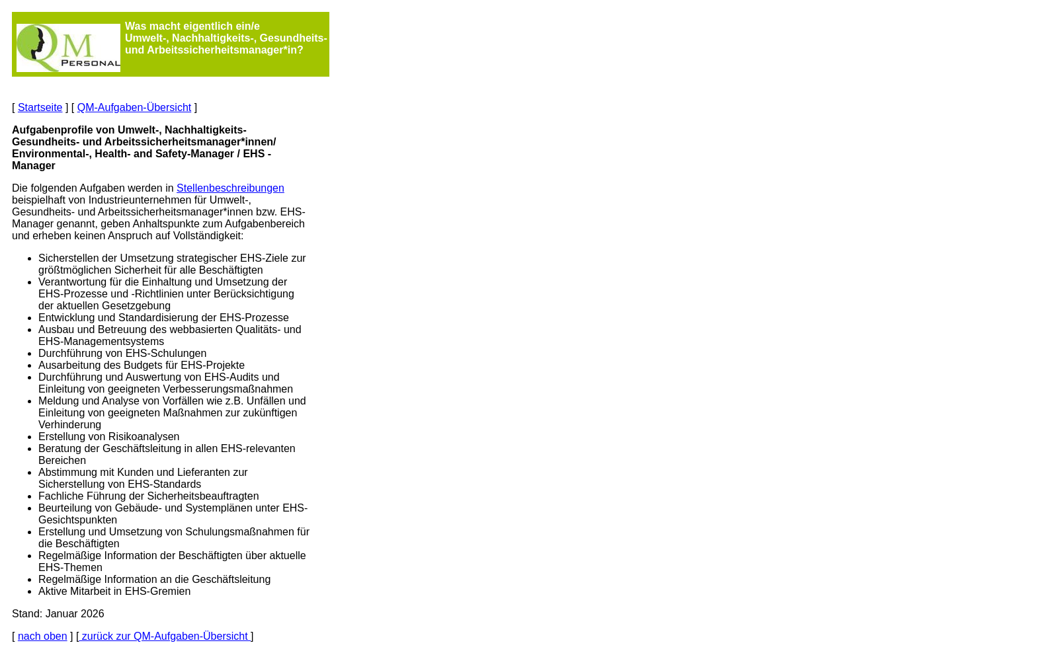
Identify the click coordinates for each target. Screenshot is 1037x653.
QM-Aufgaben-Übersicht (134, 107)
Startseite (40, 107)
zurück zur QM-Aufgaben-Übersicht (165, 636)
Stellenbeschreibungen (230, 188)
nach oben (42, 636)
